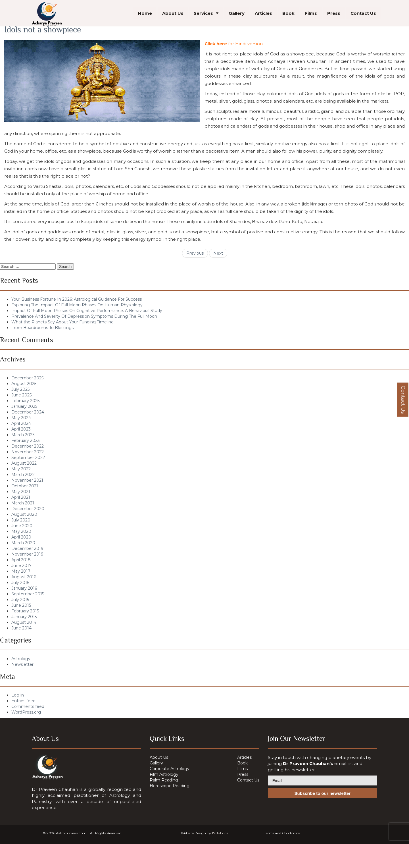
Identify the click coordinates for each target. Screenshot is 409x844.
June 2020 (21, 525)
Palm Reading (164, 780)
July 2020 (20, 520)
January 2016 (24, 588)
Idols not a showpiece (42, 29)
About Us (172, 14)
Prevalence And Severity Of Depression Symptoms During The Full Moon (84, 316)
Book (288, 14)
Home (145, 14)
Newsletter (22, 664)
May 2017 (20, 571)
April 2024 (21, 423)
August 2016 (23, 576)
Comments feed (27, 706)
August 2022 (24, 463)
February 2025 (25, 400)
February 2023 (25, 440)
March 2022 (23, 474)
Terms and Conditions (282, 833)
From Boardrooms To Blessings (42, 327)
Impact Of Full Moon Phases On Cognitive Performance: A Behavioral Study (86, 310)
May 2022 (21, 468)
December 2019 (27, 548)
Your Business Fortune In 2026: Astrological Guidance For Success (76, 299)
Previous (195, 253)
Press (333, 14)
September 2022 (28, 457)
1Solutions (220, 833)
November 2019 (27, 554)
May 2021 (20, 491)
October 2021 (24, 485)
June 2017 (21, 565)
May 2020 (21, 531)
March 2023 (23, 434)
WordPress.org (26, 712)
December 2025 (27, 378)
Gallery (237, 14)
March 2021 (22, 503)
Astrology (20, 658)
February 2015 (25, 611)
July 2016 (20, 582)
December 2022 (27, 446)
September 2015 (27, 593)
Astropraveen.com (71, 833)
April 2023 (21, 429)
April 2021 (20, 497)
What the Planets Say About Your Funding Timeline (62, 322)
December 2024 (27, 412)
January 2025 (24, 406)
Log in (17, 695)
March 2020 (23, 542)
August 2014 (23, 622)
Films (311, 14)
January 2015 (24, 616)
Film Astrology (164, 774)
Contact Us (363, 14)
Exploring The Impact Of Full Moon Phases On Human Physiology (77, 304)
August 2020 (24, 514)
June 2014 (21, 628)
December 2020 (27, 508)
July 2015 (20, 599)
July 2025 (20, 389)
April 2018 (21, 559)
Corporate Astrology (169, 768)
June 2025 (21, 395)
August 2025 (23, 383)
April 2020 (21, 537)
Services (203, 14)
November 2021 (27, 480)
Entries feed (23, 700)
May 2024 (21, 417)
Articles (263, 14)
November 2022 (27, 451)
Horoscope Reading (169, 785)
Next (218, 253)
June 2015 (21, 605)
